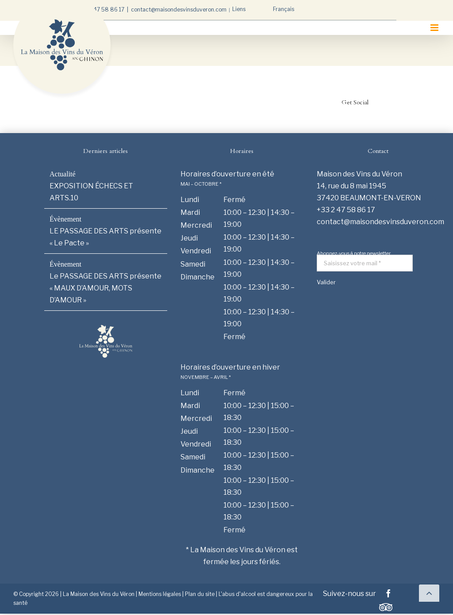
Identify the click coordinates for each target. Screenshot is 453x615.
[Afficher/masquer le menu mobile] (435, 27)
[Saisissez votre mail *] (365, 263)
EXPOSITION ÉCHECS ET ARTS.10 (91, 192)
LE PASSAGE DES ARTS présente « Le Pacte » (105, 237)
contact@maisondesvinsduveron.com (178, 9)
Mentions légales (159, 594)
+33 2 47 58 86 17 (100, 9)
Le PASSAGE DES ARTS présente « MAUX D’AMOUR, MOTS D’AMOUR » (105, 288)
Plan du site (200, 594)
